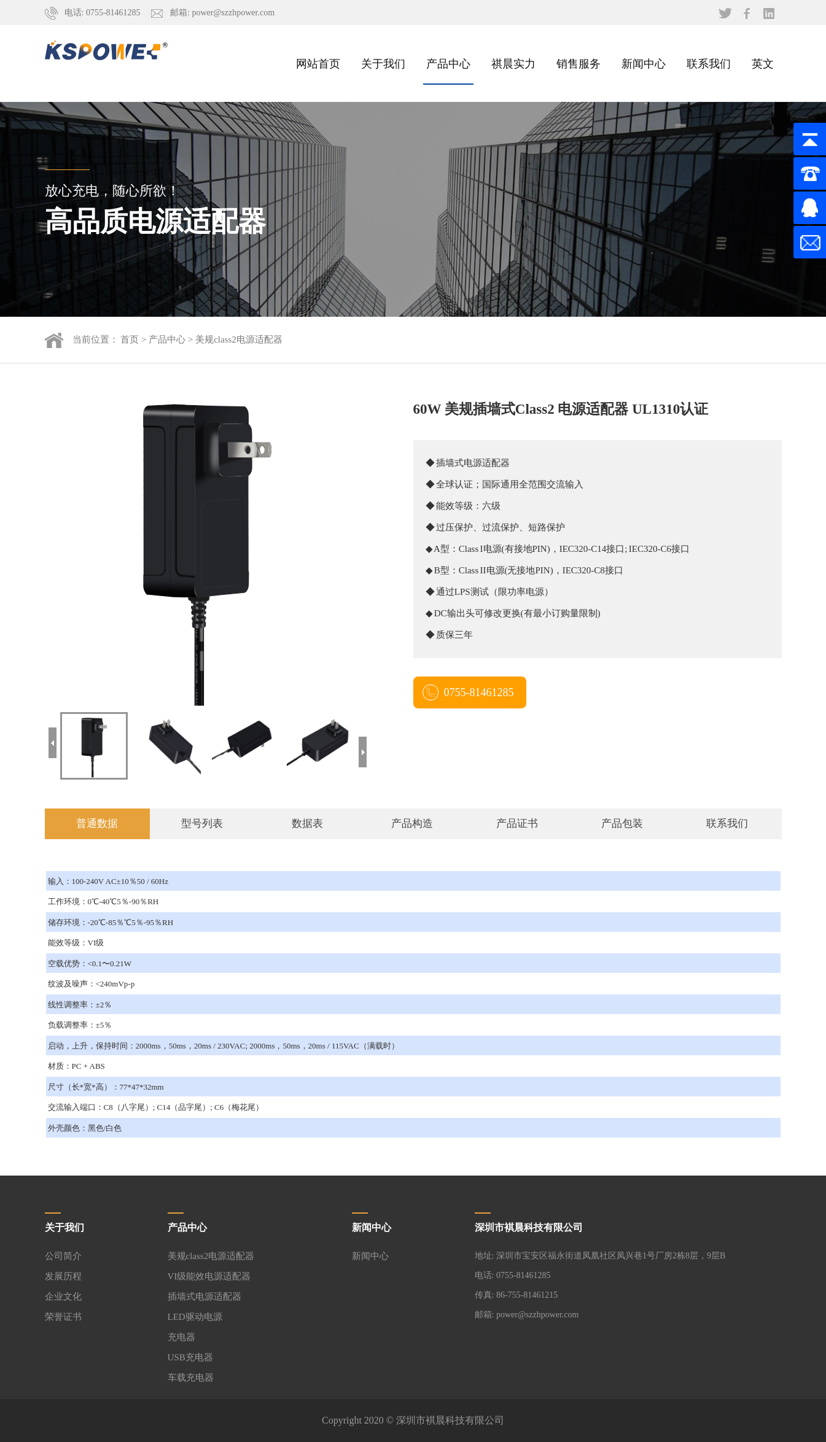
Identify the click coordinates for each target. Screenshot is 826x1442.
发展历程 (63, 1276)
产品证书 (517, 823)
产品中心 (448, 63)
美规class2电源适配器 (238, 339)
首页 (129, 339)
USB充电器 (190, 1357)
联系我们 (709, 63)
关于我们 (383, 63)
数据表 (307, 823)
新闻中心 (643, 63)
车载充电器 (191, 1377)
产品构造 (412, 823)
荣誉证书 (63, 1317)
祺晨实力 (513, 63)
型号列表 (202, 823)
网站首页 (318, 63)
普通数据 (97, 823)
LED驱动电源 (195, 1317)
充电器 (181, 1337)
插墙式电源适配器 (204, 1296)
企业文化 (63, 1296)
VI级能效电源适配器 (209, 1276)
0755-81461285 (479, 692)
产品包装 (622, 823)
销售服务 (578, 63)
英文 (763, 63)
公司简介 (63, 1256)
